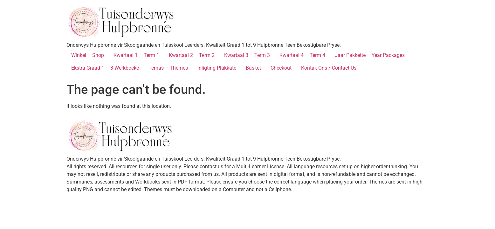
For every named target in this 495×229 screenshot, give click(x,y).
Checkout (281, 68)
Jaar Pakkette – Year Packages (370, 55)
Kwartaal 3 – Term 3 (247, 55)
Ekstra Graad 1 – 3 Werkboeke (105, 68)
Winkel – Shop (87, 55)
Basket (253, 68)
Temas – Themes (168, 68)
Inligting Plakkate (216, 68)
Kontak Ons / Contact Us (328, 68)
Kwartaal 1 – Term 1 (136, 55)
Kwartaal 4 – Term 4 (302, 55)
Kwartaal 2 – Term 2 (192, 55)
